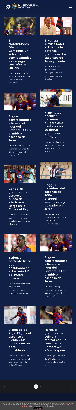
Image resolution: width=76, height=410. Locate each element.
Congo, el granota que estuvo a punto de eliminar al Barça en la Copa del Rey (18, 199)
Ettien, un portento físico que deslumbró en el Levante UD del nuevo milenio (20, 268)
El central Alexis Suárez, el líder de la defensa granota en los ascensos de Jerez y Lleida (55, 51)
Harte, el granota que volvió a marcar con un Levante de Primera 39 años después (56, 340)
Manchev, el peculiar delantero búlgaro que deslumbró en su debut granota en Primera (55, 124)
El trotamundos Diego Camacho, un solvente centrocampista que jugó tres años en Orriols (20, 54)
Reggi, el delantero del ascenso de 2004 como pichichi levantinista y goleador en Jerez (55, 197)
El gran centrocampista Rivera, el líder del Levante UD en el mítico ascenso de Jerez (20, 128)
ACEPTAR (38, 408)
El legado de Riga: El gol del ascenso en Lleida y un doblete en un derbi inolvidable (20, 340)
